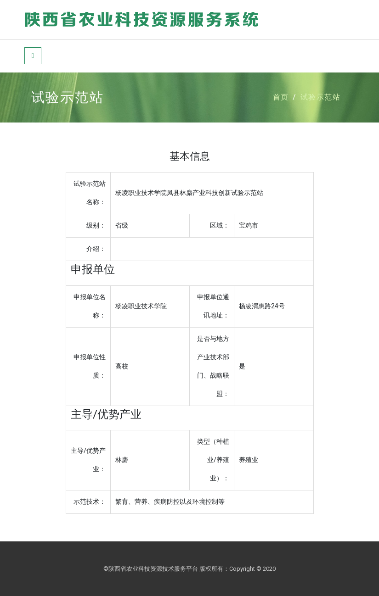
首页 (281, 97)
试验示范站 (320, 97)
